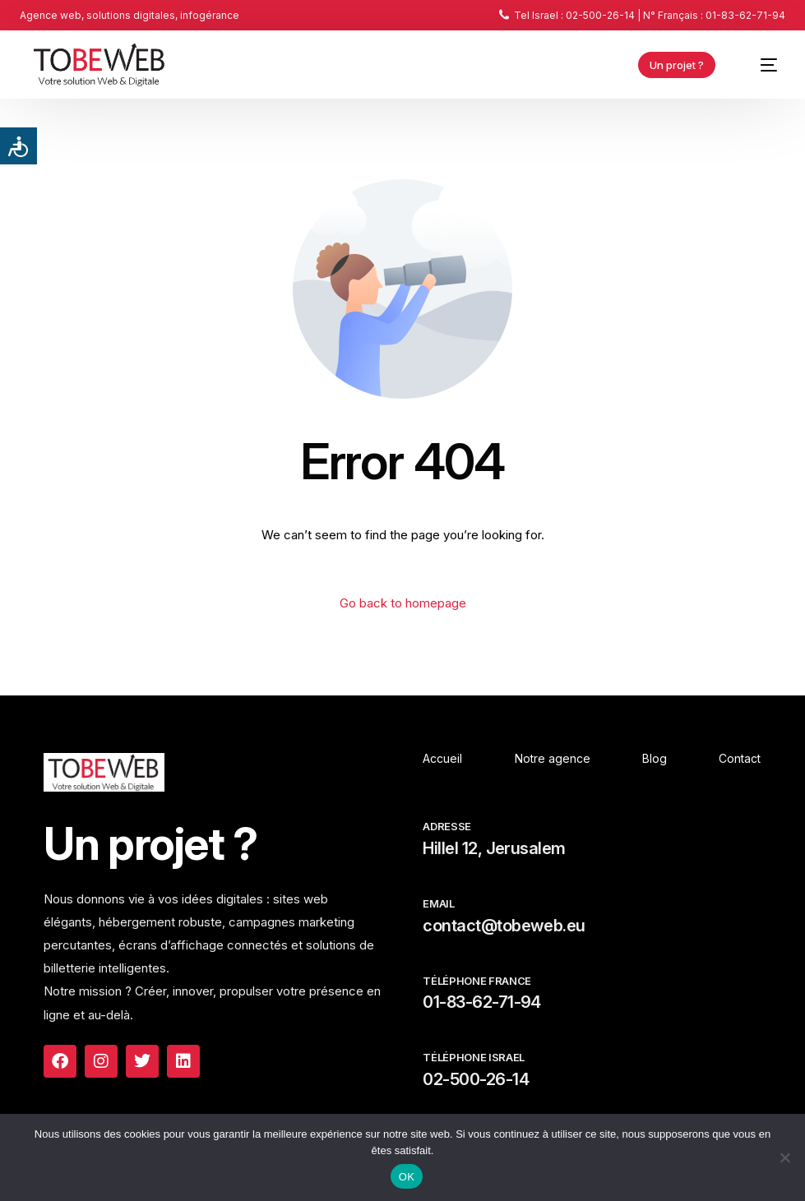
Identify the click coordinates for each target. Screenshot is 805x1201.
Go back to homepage (403, 603)
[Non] (784, 1157)
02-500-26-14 (476, 1079)
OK (406, 1177)
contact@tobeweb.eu (504, 925)
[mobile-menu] (760, 64)
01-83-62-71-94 (481, 1002)
